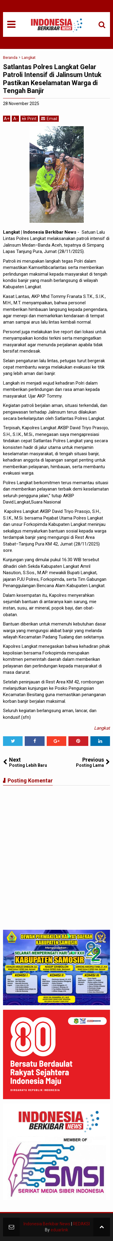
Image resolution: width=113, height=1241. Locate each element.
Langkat (102, 728)
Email (49, 118)
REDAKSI (81, 1223)
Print (29, 118)
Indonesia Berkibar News (47, 1223)
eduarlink (59, 1229)
